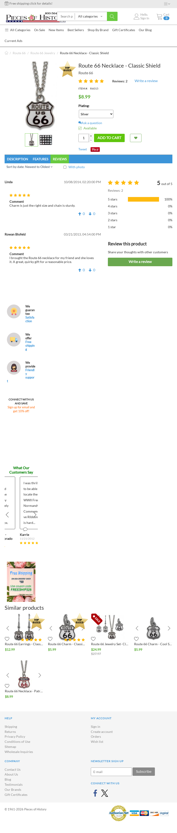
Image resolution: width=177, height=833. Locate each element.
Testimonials (14, 784)
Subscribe (143, 771)
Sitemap (10, 747)
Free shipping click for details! (29, 3)
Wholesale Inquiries (19, 752)
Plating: (83, 106)
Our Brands (13, 789)
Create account (102, 732)
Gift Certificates (16, 795)
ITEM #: (83, 88)
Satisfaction (29, 319)
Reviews (60, 159)
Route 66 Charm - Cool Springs (153, 644)
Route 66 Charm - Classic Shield (67, 644)
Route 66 (19, 53)
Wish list (97, 741)
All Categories (17, 29)
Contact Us (13, 769)
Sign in (95, 727)
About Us (11, 774)
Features (40, 159)
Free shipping (30, 345)
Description (17, 159)
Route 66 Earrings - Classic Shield (24, 644)
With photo (76, 167)
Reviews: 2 (119, 81)
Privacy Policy (15, 736)
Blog (8, 779)
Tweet (82, 149)
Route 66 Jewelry (42, 53)
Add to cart (109, 137)
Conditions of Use (17, 741)
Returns (10, 732)
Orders (96, 736)
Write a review (146, 80)
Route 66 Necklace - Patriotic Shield (24, 691)
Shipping (11, 727)
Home (6, 53)
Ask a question (90, 123)
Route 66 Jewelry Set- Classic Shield (110, 644)
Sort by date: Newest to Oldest (29, 167)
